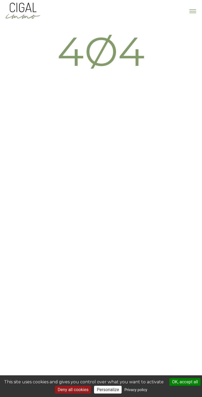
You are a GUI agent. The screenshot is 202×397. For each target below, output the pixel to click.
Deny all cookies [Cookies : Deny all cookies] (73, 389)
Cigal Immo (22, 11)
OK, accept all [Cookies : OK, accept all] (185, 381)
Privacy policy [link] (135, 390)
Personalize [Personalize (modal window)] (108, 389)
